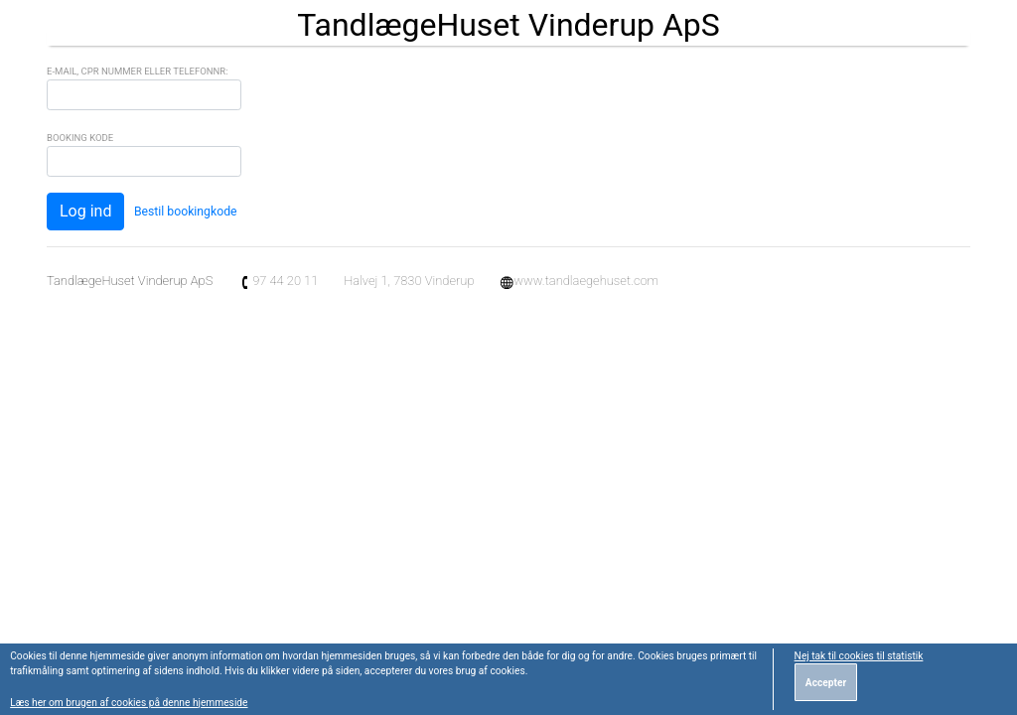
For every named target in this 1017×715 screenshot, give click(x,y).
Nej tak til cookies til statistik (859, 655)
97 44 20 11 (278, 280)
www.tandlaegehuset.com (579, 280)
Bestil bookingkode (185, 211)
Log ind (85, 211)
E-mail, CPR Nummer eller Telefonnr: (137, 71)
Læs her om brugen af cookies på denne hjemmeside (128, 702)
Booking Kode (80, 137)
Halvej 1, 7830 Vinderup (409, 280)
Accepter (825, 682)
